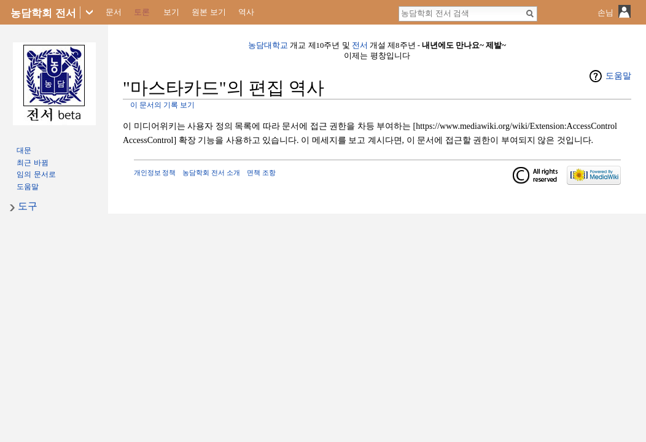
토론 (142, 12)
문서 (114, 12)
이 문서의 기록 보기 (162, 105)
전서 (360, 45)
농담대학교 (268, 45)
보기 (171, 12)
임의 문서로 (36, 174)
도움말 (618, 75)
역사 (246, 12)
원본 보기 (209, 12)
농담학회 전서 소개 (211, 172)
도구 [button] (27, 206)
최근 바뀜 (32, 162)
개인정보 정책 (155, 172)
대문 (24, 150)
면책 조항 (261, 172)
